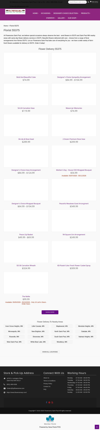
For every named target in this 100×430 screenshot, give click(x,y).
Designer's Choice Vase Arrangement (26, 170)
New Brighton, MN (38, 331)
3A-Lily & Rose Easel (26, 139)
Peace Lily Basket (26, 234)
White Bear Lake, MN (38, 342)
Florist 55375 (14, 26)
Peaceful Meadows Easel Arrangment (74, 203)
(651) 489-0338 (12, 384)
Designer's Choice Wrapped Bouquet (26, 203)
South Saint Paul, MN (62, 337)
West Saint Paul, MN (14, 342)
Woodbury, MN (62, 342)
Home (6, 26)
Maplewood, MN (62, 326)
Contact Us (46, 386)
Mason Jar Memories (74, 108)
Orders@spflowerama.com (15, 388)
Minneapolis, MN (14, 331)
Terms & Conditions (49, 381)
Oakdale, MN (85, 331)
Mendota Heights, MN (85, 326)
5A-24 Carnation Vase (26, 108)
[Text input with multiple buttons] (77, 2)
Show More (50, 312)
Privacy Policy (47, 383)
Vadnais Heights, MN (86, 337)
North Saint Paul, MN (62, 331)
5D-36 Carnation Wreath (26, 265)
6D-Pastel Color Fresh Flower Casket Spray (73, 265)
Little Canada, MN (38, 326)
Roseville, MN (14, 337)
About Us (46, 378)
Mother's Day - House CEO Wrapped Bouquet (74, 170)
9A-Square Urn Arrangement (74, 234)
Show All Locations (50, 352)
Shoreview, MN (38, 337)
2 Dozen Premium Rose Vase (74, 139)
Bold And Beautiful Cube (26, 77)
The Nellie (26, 296)
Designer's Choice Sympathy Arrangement (74, 77)
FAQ (44, 389)
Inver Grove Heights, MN (14, 326)
